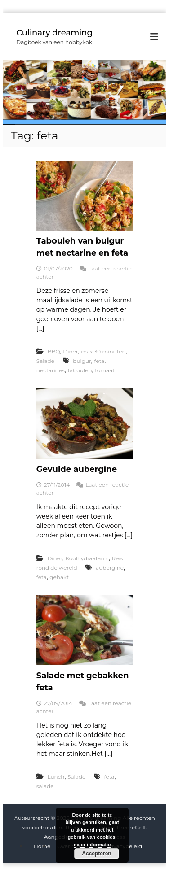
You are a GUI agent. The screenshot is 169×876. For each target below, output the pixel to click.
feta (99, 360)
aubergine (110, 567)
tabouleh (79, 370)
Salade (45, 360)
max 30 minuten (103, 351)
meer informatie (92, 844)
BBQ (53, 351)
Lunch (55, 776)
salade (45, 786)
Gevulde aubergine (76, 469)
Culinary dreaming (54, 33)
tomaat (105, 370)
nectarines (50, 370)
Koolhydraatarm (87, 558)
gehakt (59, 577)
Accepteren (96, 853)
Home (42, 846)
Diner (70, 351)
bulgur (82, 360)
